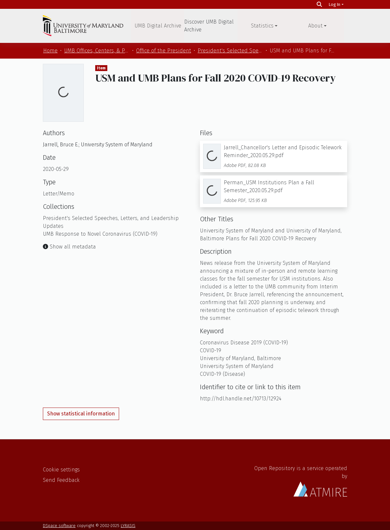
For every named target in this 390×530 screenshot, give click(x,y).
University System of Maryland (237, 366)
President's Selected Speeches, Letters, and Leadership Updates (230, 50)
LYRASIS (128, 525)
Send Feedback (61, 480)
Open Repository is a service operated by (300, 481)
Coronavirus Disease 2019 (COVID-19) (244, 342)
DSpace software (59, 525)
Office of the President (163, 50)
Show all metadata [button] (69, 247)
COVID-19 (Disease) (222, 374)
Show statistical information (81, 414)
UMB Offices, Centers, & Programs (97, 50)
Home (50, 50)
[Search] (319, 4)
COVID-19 (210, 350)
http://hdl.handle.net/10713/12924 (240, 398)
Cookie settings (61, 469)
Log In (334, 4)
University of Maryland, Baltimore (240, 358)
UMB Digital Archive (157, 26)
